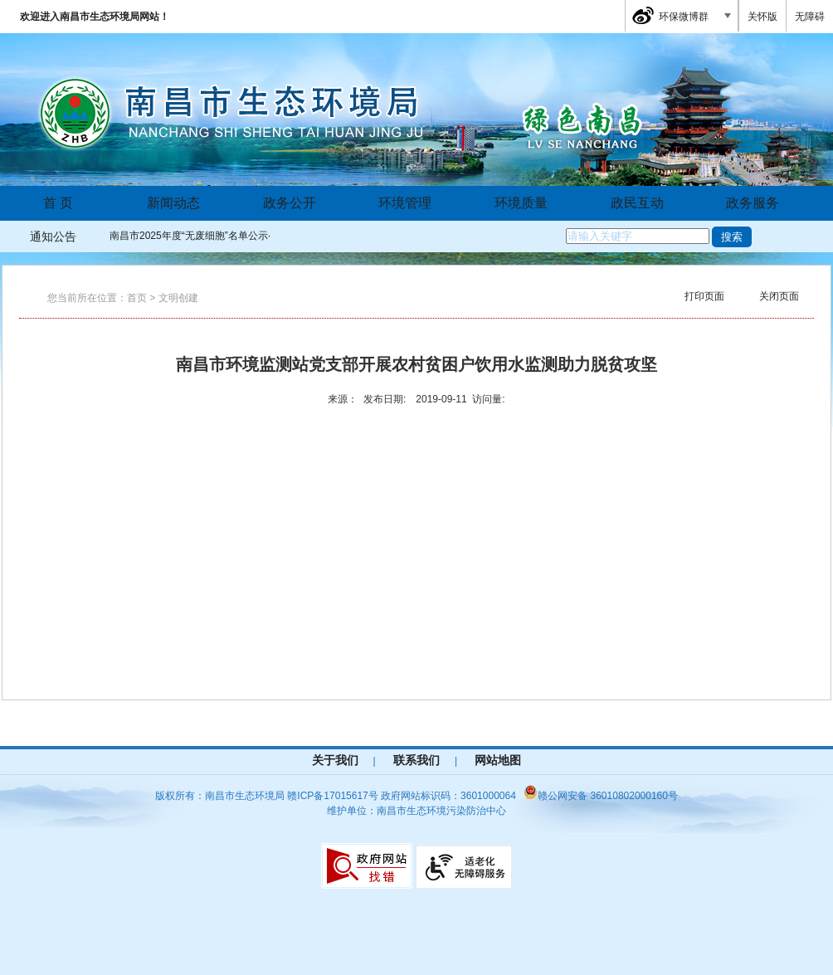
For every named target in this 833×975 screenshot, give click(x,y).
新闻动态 (173, 203)
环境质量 (521, 203)
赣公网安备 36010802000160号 (601, 796)
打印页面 (704, 296)
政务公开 (289, 203)
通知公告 (53, 236)
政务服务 (752, 203)
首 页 (58, 203)
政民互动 (637, 203)
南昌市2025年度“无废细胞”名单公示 (189, 235)
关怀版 (762, 16)
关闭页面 (779, 296)
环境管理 (404, 203)
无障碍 (810, 16)
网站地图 (498, 760)
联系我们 (416, 760)
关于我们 (335, 760)
